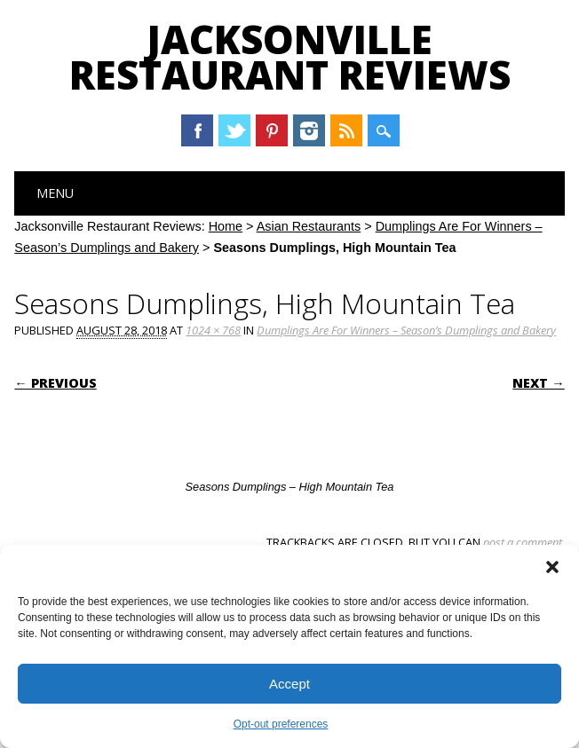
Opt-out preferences (281, 724)
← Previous (55, 382)
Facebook (197, 130)
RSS (346, 130)
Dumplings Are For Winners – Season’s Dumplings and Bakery (406, 330)
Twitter (234, 130)
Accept (289, 683)
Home (225, 226)
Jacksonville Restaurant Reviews (290, 56)
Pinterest (272, 130)
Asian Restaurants (309, 226)
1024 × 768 (213, 330)
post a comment (522, 542)
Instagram (309, 130)
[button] (552, 567)
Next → (538, 382)
